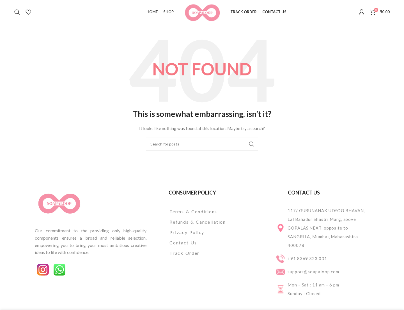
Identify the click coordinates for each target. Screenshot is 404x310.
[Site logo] (202, 11)
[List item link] (212, 211)
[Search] (17, 12)
